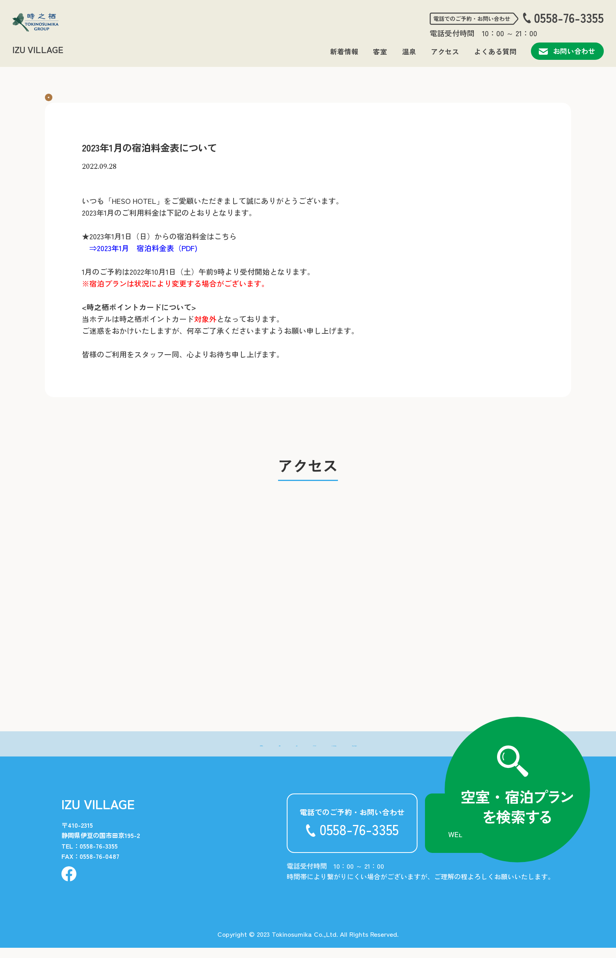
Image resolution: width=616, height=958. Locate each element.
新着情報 (344, 51)
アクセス (445, 51)
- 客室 (232, 753)
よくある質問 (495, 51)
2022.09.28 (99, 177)
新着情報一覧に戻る (83, 95)
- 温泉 (265, 753)
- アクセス (304, 753)
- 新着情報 (192, 753)
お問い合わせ (567, 51)
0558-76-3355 (569, 18)
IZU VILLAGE (37, 49)
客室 (380, 51)
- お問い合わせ (417, 753)
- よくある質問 (357, 753)
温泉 (409, 51)
